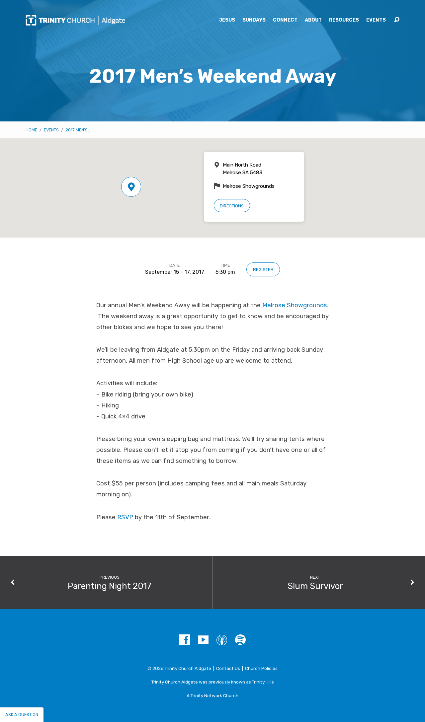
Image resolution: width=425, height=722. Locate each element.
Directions (232, 205)
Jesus (227, 20)
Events (376, 20)
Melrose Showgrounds (294, 305)
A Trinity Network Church (212, 695)
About (313, 20)
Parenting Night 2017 (109, 586)
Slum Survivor (315, 586)
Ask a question (21, 714)
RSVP (125, 517)
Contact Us (228, 668)
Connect (285, 20)
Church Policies (261, 668)
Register (263, 269)
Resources (344, 20)
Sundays (254, 20)
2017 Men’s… (77, 129)
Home (31, 129)
